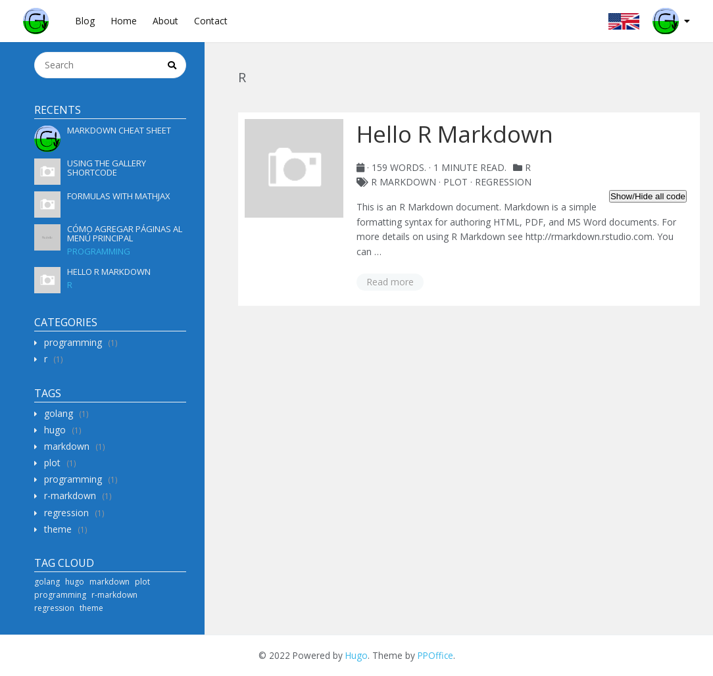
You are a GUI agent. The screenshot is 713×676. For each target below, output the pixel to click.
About (165, 20)
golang (58, 413)
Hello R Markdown (109, 272)
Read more (390, 282)
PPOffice (435, 655)
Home (124, 20)
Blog (85, 20)
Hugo (356, 655)
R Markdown (403, 182)
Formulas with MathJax (118, 196)
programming (98, 251)
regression (66, 512)
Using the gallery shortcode (106, 167)
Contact (211, 20)
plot (52, 462)
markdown (66, 446)
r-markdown (70, 495)
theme (57, 529)
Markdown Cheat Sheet (119, 130)
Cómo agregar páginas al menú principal (124, 233)
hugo (54, 429)
